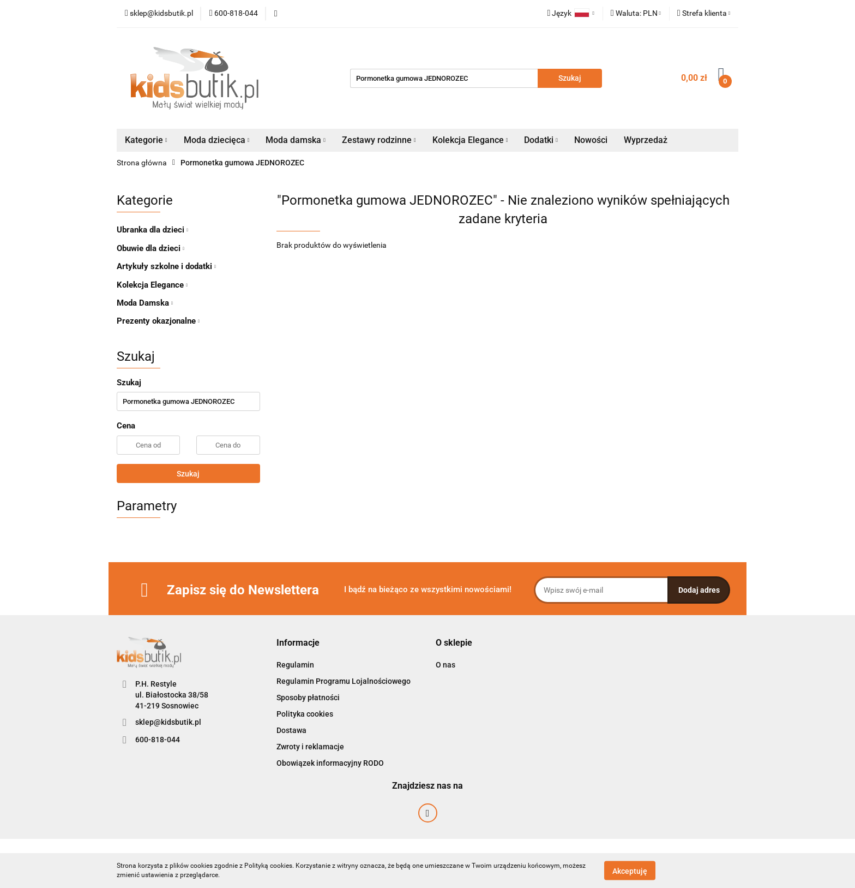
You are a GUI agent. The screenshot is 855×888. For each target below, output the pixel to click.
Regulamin (295, 664)
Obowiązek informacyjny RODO (330, 763)
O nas (445, 664)
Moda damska (296, 140)
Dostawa (291, 730)
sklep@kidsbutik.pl (168, 722)
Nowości (590, 140)
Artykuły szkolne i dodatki (166, 266)
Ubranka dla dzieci (152, 230)
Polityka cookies (304, 714)
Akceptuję (629, 870)
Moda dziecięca (217, 140)
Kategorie (146, 140)
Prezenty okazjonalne (158, 321)
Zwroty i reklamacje (310, 746)
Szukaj (188, 473)
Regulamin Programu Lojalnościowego (343, 681)
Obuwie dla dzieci (150, 248)
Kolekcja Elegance (470, 140)
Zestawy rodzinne (379, 140)
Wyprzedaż (645, 140)
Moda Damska (145, 303)
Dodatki (541, 140)
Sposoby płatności (308, 697)
